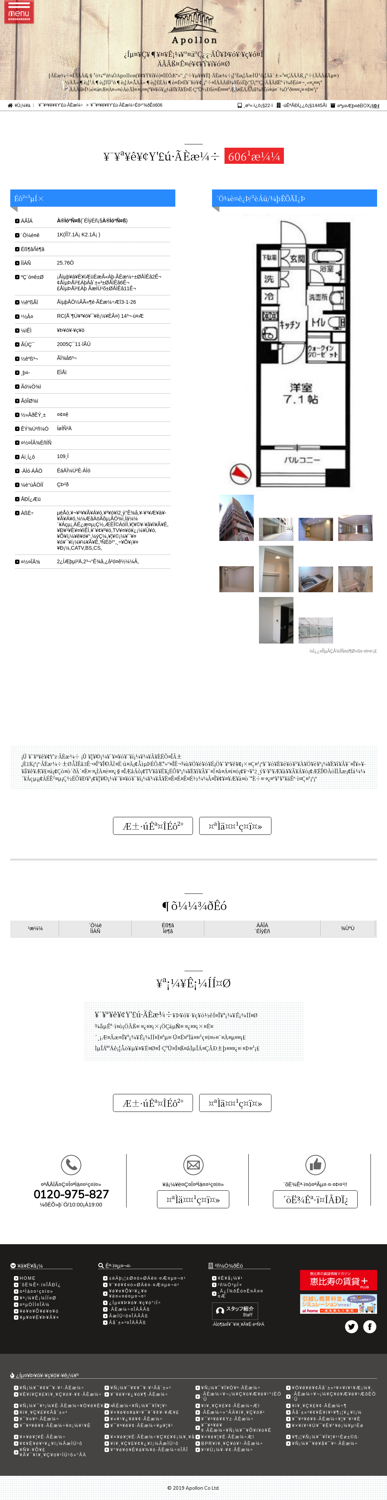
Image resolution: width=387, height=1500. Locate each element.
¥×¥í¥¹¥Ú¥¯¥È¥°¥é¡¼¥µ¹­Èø (328, 1425)
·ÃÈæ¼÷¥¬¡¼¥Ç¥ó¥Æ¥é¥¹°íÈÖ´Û (241, 1397)
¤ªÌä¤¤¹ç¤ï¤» (193, 1199)
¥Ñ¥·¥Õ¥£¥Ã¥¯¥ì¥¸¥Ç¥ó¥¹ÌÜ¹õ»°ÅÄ (53, 1452)
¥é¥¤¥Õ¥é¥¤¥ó (39, 1311)
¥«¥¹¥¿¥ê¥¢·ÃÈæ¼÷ (136, 1419)
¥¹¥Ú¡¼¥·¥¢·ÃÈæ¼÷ (227, 1449)
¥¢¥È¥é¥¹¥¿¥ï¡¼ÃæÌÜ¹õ (51, 1443)
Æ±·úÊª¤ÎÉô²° (153, 825)
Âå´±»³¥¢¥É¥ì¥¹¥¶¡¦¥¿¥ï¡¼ (327, 1412)
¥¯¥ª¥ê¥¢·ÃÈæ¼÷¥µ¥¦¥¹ (142, 1425)
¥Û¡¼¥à (22, 105)
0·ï (376, 105)
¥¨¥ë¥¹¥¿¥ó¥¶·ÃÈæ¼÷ (139, 1394)
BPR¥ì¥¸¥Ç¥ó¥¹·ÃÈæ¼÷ (232, 1443)
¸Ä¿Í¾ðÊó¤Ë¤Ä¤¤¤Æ (241, 1294)
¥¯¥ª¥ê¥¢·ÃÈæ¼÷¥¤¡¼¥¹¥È (55, 1425)
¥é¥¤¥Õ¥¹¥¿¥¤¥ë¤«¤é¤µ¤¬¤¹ (128, 1294)
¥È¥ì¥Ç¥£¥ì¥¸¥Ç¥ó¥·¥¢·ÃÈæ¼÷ (61, 1394)
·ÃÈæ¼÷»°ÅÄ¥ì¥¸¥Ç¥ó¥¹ (233, 1412)
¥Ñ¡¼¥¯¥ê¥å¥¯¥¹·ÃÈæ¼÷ (325, 1443)
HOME (28, 1278)
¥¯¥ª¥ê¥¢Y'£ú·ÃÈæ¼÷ (61, 105)
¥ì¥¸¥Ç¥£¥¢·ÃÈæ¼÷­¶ (319, 1405)
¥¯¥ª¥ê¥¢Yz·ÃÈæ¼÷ (227, 1419)
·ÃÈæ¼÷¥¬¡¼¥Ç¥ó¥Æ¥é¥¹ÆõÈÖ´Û (334, 1397)
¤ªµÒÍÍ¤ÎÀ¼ (35, 1304)
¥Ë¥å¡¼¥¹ (230, 1278)
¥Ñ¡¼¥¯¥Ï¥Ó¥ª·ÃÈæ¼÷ (231, 1387)
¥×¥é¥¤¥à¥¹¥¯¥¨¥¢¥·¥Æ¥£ (144, 1412)
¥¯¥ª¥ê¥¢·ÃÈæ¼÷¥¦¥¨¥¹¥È (326, 1419)
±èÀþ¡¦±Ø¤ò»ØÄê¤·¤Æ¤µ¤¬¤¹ (147, 1278)
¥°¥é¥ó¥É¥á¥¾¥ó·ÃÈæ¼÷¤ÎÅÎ (149, 1449)
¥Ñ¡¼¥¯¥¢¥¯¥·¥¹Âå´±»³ (140, 1387)
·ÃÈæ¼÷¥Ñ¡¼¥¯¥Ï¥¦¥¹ (139, 1405)
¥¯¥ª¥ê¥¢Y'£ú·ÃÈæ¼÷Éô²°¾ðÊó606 (127, 105)
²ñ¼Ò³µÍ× (230, 1284)
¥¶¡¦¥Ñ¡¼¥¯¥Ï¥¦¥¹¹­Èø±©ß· (326, 1437)
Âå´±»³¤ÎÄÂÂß (127, 1322)
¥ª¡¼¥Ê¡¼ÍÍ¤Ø (38, 1298)
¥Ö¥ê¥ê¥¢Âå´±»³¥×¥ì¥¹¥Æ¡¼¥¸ (332, 1387)
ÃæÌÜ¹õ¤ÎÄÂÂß (128, 1316)
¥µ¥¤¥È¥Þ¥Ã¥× (40, 1317)
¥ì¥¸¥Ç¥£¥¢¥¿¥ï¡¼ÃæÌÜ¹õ (144, 1443)
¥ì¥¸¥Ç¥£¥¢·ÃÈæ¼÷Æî (230, 1405)
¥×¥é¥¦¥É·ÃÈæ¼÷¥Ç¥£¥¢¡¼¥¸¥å (152, 1437)
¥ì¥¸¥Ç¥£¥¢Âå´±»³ (44, 1412)
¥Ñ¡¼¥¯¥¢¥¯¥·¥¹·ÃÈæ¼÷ (52, 1387)
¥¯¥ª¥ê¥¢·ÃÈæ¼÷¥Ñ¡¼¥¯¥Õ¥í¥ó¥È (236, 1428)
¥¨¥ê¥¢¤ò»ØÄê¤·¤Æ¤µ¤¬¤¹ (144, 1284)
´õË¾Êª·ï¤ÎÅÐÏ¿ (315, 1199)
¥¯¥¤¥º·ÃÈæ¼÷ (39, 1419)
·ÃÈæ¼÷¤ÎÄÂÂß (129, 1309)
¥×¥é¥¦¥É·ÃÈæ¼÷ (43, 1437)
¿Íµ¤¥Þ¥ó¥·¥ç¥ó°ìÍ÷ (135, 1302)
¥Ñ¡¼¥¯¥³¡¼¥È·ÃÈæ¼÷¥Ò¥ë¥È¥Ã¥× (67, 1405)
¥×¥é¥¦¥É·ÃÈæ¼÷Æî (228, 1437)
